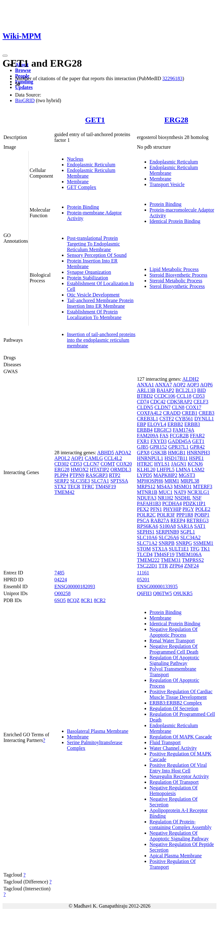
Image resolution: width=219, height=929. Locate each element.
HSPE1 (196, 458)
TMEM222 (148, 560)
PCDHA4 (172, 503)
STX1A (159, 548)
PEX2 (143, 509)
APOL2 (62, 458)
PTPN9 (76, 475)
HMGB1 (177, 452)
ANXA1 (145, 384)
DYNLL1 (204, 418)
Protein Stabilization (87, 277)
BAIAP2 (165, 390)
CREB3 (206, 413)
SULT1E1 (179, 548)
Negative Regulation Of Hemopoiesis (174, 790)
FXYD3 (159, 441)
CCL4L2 (113, 458)
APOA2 (123, 452)
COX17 (193, 407)
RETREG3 (198, 520)
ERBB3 (192, 424)
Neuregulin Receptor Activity (179, 776)
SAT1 (199, 526)
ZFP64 (176, 565)
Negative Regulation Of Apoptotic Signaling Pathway (179, 835)
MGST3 (186, 475)
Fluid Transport (165, 742)
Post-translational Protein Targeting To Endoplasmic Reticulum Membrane (93, 243)
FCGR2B (179, 435)
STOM (144, 548)
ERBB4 (145, 430)
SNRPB (167, 543)
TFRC (87, 486)
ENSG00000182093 (74, 586)
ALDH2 (190, 379)
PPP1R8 (184, 514)
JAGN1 (178, 464)
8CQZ (73, 600)
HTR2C (145, 464)
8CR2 (100, 600)
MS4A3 (165, 486)
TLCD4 (145, 554)
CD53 (76, 464)
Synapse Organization (89, 272)
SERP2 (61, 481)
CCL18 (184, 396)
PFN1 (156, 509)
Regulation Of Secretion (174, 708)
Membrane (78, 181)
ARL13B (146, 390)
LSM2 (198, 469)
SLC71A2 (147, 543)
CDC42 (158, 401)
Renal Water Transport (172, 640)
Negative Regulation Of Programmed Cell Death (174, 649)
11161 (143, 572)
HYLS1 (162, 464)
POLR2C (146, 514)
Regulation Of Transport (174, 782)
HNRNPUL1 (150, 458)
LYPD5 (144, 475)
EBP (141, 424)
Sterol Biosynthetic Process (177, 286)
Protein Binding (83, 207)
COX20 (124, 464)
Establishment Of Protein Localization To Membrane (94, 314)
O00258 (62, 593)
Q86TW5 (162, 593)
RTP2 (114, 475)
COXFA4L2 (149, 413)
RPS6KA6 (147, 526)
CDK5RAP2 (179, 401)
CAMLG (94, 458)
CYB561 (184, 418)
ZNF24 (191, 565)
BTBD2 (145, 396)
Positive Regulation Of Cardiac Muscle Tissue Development (181, 694)
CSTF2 (166, 418)
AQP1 (77, 458)
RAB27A (160, 520)
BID (201, 390)
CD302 (61, 464)
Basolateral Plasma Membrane (98, 731)
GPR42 (197, 447)
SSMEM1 (203, 543)
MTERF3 (202, 486)
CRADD (172, 413)
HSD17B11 (176, 458)
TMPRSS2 (193, 560)
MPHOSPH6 (150, 481)
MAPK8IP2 (165, 475)
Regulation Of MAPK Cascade (181, 736)
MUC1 (165, 492)
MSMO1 (183, 486)
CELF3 (201, 401)
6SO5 (60, 600)
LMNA (183, 469)
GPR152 (158, 447)
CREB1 (190, 413)
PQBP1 (202, 514)
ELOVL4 (156, 424)
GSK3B (159, 452)
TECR (74, 486)
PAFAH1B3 (149, 503)
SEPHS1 (146, 531)
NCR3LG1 (198, 492)
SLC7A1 (100, 481)
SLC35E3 (80, 481)
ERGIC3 (163, 430)
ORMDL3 (121, 469)
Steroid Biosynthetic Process (178, 275)
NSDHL (183, 497)
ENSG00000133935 (157, 586)
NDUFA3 (146, 497)
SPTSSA (119, 481)
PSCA (143, 520)
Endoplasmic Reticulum (91, 164)
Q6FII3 (144, 593)
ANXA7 (163, 384)
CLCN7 (91, 464)
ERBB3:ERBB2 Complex (176, 702)
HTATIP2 (99, 469)
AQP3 (193, 384)
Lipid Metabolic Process (174, 269)
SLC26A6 (169, 537)
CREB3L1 (147, 418)
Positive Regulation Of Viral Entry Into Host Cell (178, 767)
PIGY (188, 509)
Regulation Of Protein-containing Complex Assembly (180, 824)
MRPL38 (190, 481)
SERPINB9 (167, 531)
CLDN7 (162, 407)
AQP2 (179, 384)
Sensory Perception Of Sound (97, 255)
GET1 (95, 120)
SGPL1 (187, 531)
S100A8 (167, 526)
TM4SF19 (105, 486)
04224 (60, 579)
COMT (108, 464)
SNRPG (184, 543)
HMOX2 (80, 469)
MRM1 (171, 481)
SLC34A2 (190, 537)
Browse (23, 70)
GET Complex (81, 187)
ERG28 (176, 120)
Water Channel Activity (173, 748)
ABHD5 (105, 452)
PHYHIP (172, 509)
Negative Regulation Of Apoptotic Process (174, 632)
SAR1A (185, 526)
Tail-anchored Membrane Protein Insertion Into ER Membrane (100, 303)
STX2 (60, 486)
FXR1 (143, 441)
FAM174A (183, 430)
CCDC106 (165, 396)
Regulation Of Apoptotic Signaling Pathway (174, 660)
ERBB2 (175, 424)
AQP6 (206, 384)
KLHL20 (146, 469)
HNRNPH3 (198, 452)
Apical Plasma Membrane (176, 855)
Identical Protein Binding (175, 221)
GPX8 (143, 452)
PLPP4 (61, 475)
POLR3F (166, 514)
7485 (59, 572)
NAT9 (180, 492)
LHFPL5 (165, 469)
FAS (164, 435)
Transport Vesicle (167, 184)
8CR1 (86, 600)
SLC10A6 (147, 537)
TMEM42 (64, 492)
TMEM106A (189, 554)
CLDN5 (145, 407)
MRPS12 (146, 486)
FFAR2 (197, 435)
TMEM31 (171, 560)
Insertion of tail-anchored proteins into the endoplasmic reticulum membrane (101, 340)
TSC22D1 (147, 565)
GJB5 (142, 447)
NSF (196, 497)
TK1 (205, 548)
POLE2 (202, 509)
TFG (195, 548)
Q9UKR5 (182, 593)
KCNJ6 (195, 464)
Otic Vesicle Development (93, 294)
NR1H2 (165, 497)
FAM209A (147, 435)
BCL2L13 (186, 390)
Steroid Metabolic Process (176, 280)
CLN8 (178, 407)
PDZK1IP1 (194, 503)
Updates (24, 87)
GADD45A (179, 441)
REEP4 (178, 520)
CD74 (143, 401)
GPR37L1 (178, 447)
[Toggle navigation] (5, 56)
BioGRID (25, 100)
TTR (163, 565)
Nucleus (75, 159)
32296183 (172, 78)
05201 (143, 579)
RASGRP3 (96, 475)
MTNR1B (147, 492)
